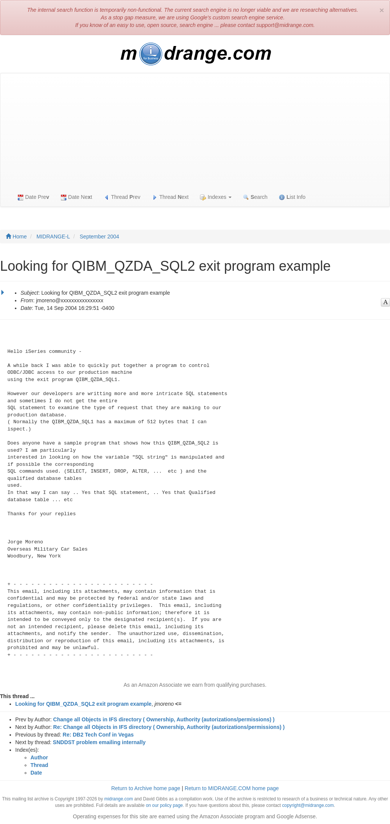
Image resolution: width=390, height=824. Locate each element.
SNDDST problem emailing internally (99, 742)
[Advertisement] (195, 130)
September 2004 (99, 236)
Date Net (76, 197)
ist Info (292, 197)
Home (16, 236)
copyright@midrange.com (308, 805)
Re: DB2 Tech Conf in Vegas (98, 735)
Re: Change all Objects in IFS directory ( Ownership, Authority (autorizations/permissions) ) (169, 727)
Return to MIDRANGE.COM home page (232, 788)
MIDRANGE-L (53, 236)
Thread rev (122, 197)
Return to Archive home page (145, 788)
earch (255, 197)
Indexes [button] (216, 197)
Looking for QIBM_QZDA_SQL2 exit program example (83, 704)
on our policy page (164, 805)
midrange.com (118, 799)
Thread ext (170, 197)
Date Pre (33, 197)
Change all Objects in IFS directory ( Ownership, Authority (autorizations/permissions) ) (164, 719)
